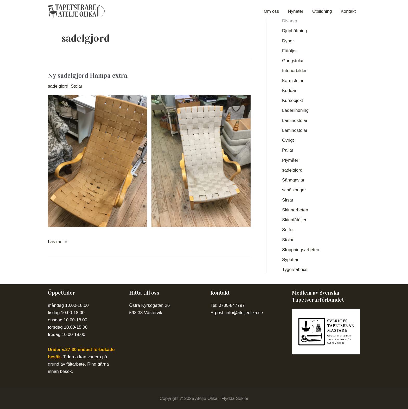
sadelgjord (58, 86)
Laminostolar (294, 120)
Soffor (288, 229)
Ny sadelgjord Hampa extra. (88, 76)
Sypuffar (290, 259)
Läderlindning (295, 110)
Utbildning (322, 11)
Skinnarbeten (295, 209)
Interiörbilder (294, 70)
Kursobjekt (292, 100)
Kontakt (348, 11)
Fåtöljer (289, 50)
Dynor (288, 40)
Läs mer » (58, 241)
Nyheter (295, 11)
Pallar (287, 150)
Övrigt (288, 140)
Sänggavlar (293, 180)
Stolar (76, 86)
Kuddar (289, 90)
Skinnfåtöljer (294, 219)
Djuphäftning (294, 30)
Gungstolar (293, 60)
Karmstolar (292, 80)
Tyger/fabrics (294, 269)
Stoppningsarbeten (300, 249)
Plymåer (290, 160)
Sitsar (287, 200)
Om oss (271, 11)
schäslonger (294, 189)
